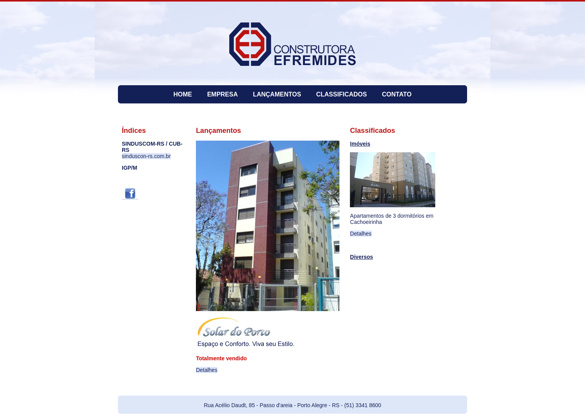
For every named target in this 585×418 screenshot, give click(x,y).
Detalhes (206, 370)
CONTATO (397, 94)
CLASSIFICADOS (341, 94)
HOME (182, 94)
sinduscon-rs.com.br (146, 156)
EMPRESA (222, 94)
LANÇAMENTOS (277, 94)
